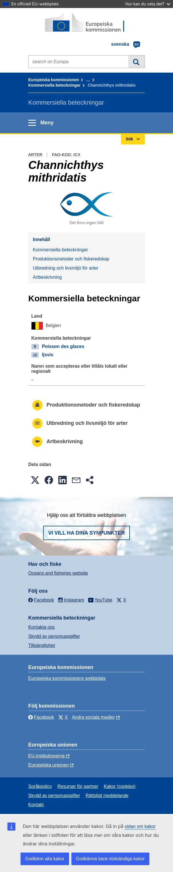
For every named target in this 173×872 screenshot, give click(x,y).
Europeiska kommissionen (53, 79)
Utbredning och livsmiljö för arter (65, 268)
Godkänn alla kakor (45, 858)
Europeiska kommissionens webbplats (67, 678)
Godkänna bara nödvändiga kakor (110, 858)
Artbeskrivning (47, 277)
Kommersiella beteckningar (54, 85)
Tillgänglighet (41, 645)
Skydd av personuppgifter (54, 636)
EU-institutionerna (46, 755)
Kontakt (36, 804)
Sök (136, 61)
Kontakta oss (41, 627)
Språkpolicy (40, 786)
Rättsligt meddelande (107, 795)
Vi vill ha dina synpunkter (86, 533)
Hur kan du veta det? (147, 3)
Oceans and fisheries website (58, 573)
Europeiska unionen (48, 764)
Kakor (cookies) (119, 786)
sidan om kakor (140, 826)
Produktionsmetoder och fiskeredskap (71, 258)
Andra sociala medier (93, 717)
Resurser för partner (77, 786)
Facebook (41, 717)
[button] (35, 480)
